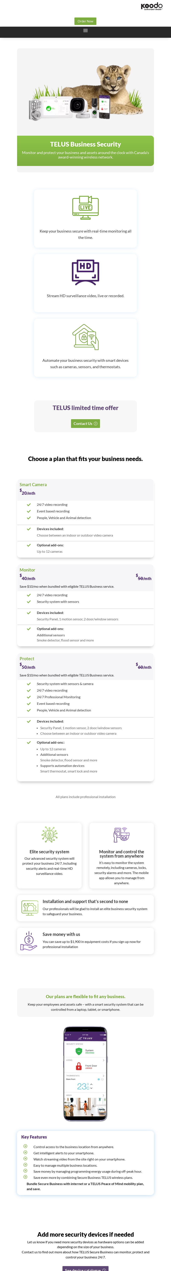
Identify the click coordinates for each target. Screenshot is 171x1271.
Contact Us (83, 423)
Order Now (85, 21)
